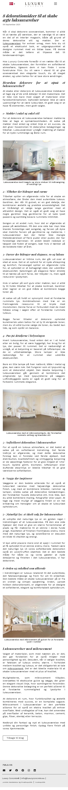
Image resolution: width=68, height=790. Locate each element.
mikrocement (15, 668)
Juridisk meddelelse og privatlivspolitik (17, 782)
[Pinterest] (23, 770)
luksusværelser (12, 43)
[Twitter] (10, 770)
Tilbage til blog (15, 738)
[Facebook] (16, 770)
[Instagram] (29, 770)
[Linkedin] (35, 770)
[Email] (4, 770)
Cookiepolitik (40, 782)
